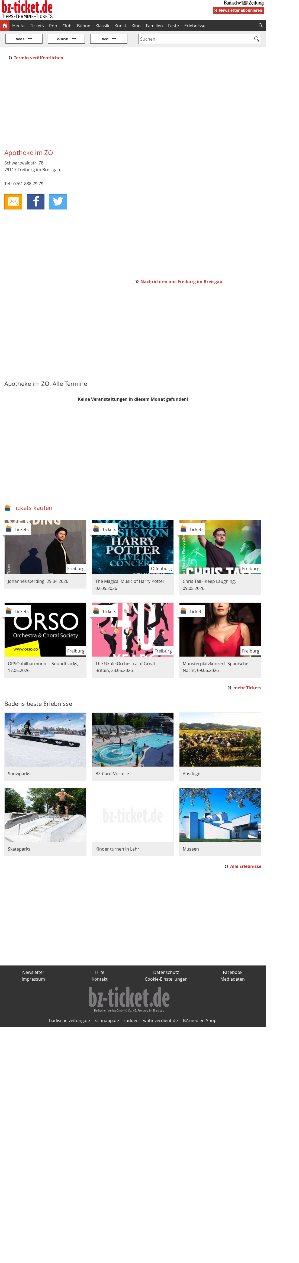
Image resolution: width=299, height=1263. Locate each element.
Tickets (37, 26)
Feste (173, 26)
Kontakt (100, 963)
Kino (136, 26)
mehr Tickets (247, 672)
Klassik (102, 26)
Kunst (120, 26)
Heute (18, 26)
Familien (154, 26)
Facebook (232, 956)
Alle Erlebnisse (245, 850)
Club (67, 26)
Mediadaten (232, 963)
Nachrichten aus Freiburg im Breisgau (181, 265)
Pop (53, 26)
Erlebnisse (194, 26)
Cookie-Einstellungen (166, 963)
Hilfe (99, 956)
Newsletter (33, 956)
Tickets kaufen (32, 492)
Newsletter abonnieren (240, 10)
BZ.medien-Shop (200, 1004)
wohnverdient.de (160, 1004)
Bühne (83, 26)
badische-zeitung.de (69, 1004)
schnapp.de (107, 1004)
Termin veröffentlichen (39, 41)
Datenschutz (166, 956)
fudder (131, 1004)
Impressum (33, 963)
